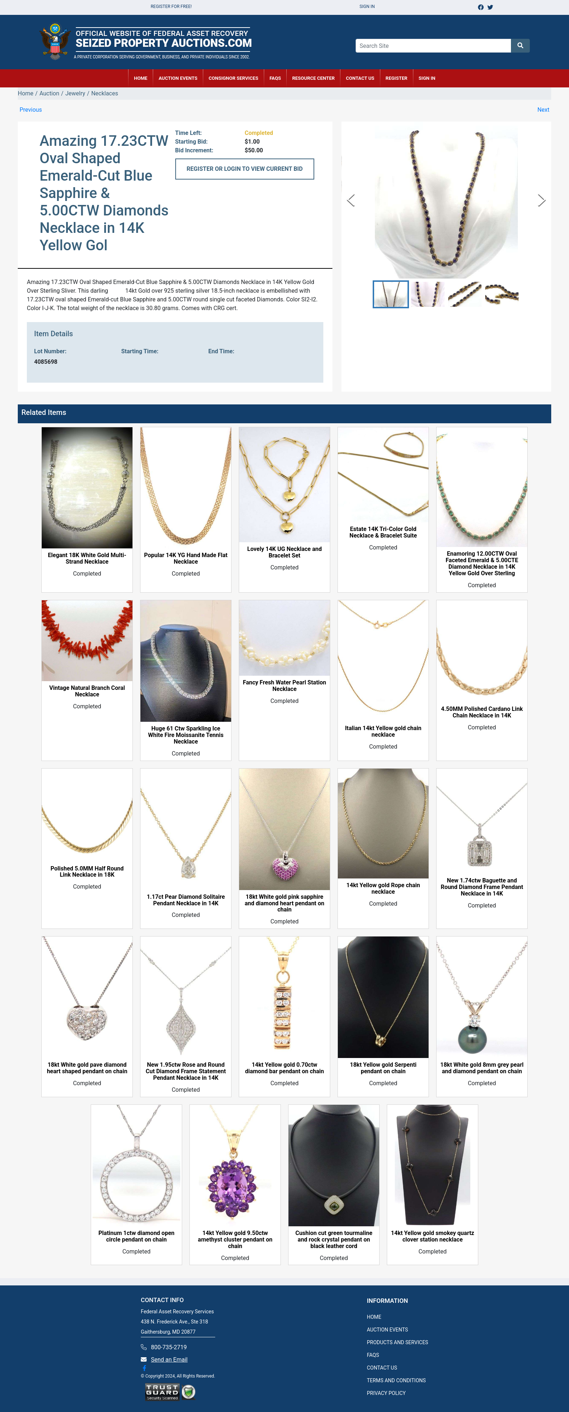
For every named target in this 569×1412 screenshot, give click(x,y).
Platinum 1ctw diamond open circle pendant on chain (136, 1236)
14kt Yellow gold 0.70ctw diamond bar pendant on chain (284, 1068)
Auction (50, 93)
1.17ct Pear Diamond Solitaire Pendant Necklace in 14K (186, 900)
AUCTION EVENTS (178, 78)
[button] (391, 294)
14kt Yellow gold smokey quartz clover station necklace (432, 1236)
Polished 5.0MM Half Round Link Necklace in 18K (87, 871)
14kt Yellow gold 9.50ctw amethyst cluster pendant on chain (235, 1240)
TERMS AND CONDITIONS (396, 1380)
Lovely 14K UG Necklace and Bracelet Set (284, 552)
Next (543, 109)
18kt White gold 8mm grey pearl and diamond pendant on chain (482, 1068)
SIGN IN (427, 78)
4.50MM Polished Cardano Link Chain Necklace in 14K (482, 712)
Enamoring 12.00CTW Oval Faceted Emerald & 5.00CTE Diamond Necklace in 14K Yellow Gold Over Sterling (482, 564)
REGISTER (397, 78)
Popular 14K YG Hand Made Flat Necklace (186, 558)
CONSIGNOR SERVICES (233, 78)
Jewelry (75, 93)
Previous (31, 109)
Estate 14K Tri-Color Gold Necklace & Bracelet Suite (383, 532)
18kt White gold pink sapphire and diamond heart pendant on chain (284, 903)
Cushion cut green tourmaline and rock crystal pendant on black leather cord (333, 1240)
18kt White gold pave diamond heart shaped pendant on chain (87, 1068)
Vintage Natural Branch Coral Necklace (87, 691)
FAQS (373, 1355)
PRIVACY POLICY (386, 1393)
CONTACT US (360, 78)
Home (25, 93)
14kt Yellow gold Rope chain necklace (383, 888)
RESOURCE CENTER (313, 78)
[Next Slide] (542, 200)
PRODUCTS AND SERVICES (397, 1342)
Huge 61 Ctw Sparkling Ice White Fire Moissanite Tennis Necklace (186, 735)
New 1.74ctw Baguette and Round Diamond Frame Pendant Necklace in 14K (482, 887)
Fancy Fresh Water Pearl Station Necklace (284, 685)
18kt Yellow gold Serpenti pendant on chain (383, 1068)
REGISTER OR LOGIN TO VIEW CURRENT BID (245, 168)
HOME (140, 78)
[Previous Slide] (350, 200)
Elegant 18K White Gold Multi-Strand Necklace (87, 558)
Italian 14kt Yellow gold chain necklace (383, 731)
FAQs (275, 78)
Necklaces (104, 93)
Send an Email (169, 1359)
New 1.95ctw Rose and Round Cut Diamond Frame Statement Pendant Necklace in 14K (186, 1071)
